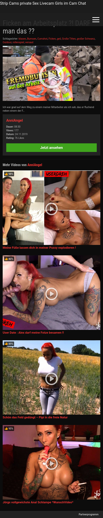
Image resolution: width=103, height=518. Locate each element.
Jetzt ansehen (51, 147)
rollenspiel (18, 42)
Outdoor (7, 42)
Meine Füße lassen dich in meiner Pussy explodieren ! (39, 247)
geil (59, 38)
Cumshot (42, 38)
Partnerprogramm (89, 514)
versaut (29, 42)
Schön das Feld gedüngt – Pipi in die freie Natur (35, 417)
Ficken (52, 38)
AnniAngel (14, 120)
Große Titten (69, 38)
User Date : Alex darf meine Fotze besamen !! (33, 332)
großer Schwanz (86, 38)
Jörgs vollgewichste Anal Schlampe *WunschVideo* (38, 502)
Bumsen (31, 38)
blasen (22, 38)
